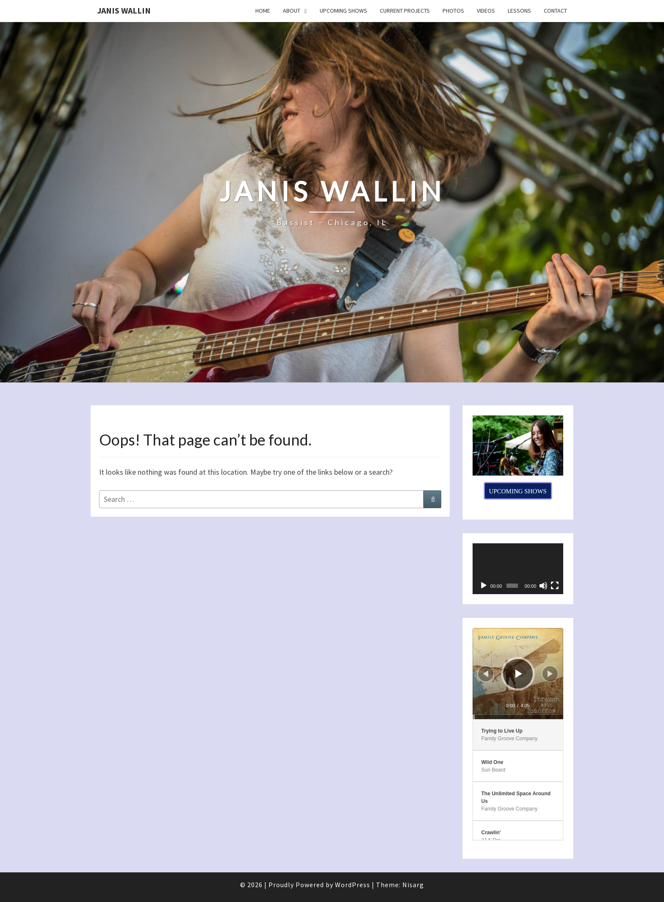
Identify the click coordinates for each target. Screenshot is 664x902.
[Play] (483, 585)
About (291, 10)
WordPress (352, 884)
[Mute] (543, 585)
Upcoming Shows (343, 10)
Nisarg (413, 884)
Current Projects (405, 10)
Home (262, 10)
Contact (555, 10)
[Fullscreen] (555, 585)
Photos (453, 10)
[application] (518, 569)
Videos (486, 10)
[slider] (518, 717)
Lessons (519, 10)
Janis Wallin (124, 10)
